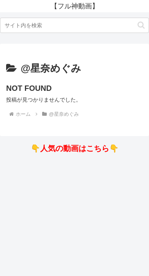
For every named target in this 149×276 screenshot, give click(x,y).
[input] (74, 25)
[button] (141, 25)
